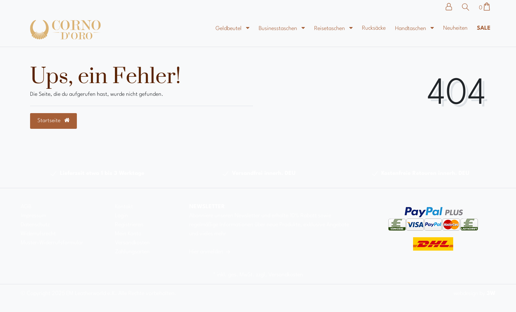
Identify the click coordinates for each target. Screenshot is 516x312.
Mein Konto (128, 234)
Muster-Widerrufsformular (52, 243)
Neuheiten (455, 28)
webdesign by (474, 293)
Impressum (33, 216)
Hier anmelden (210, 252)
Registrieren (129, 225)
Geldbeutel (229, 28)
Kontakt (124, 207)
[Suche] (467, 7)
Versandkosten (132, 243)
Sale (484, 28)
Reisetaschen (330, 28)
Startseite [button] (53, 120)
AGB (26, 207)
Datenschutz (35, 225)
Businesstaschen (278, 28)
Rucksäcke (374, 28)
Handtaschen (411, 28)
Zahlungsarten (132, 252)
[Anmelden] (452, 7)
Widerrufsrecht (38, 234)
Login (121, 216)
